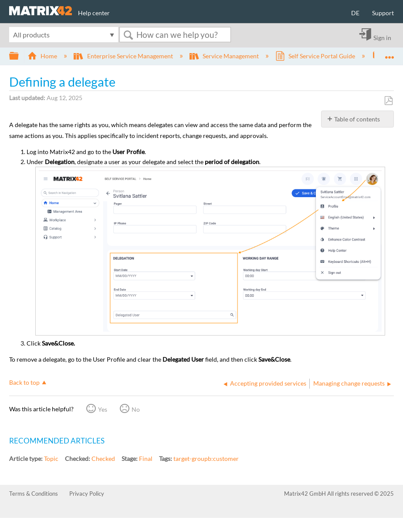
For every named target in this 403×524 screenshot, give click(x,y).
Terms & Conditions (33, 493)
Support (383, 13)
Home (42, 56)
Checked (103, 458)
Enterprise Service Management (124, 56)
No (136, 409)
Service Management (225, 56)
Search (128, 35)
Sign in (382, 37)
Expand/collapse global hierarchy (19, 56)
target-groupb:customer (206, 458)
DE (355, 13)
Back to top (24, 382)
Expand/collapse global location (389, 53)
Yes (102, 409)
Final (145, 458)
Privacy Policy (86, 493)
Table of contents (357, 119)
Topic (51, 458)
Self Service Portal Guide (315, 56)
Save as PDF (388, 100)
